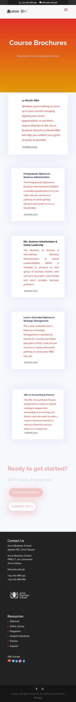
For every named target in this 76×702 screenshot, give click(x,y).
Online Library (17, 626)
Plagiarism (15, 631)
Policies (14, 641)
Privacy (38, 697)
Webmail (14, 621)
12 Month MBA (31, 109)
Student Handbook (20, 636)
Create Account (25, 493)
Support (14, 646)
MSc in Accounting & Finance (39, 399)
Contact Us (21, 506)
